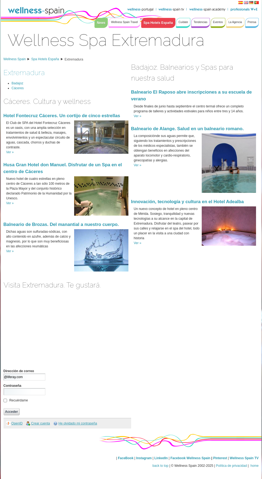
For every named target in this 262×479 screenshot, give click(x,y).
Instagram (143, 458)
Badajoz (17, 83)
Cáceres (18, 88)
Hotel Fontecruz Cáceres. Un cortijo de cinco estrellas (62, 115)
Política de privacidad (231, 466)
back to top (161, 466)
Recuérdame (18, 400)
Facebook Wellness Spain (190, 458)
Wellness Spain (15, 59)
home (254, 466)
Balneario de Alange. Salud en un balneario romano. (187, 128)
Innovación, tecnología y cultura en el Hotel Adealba (187, 201)
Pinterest (220, 458)
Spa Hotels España (45, 59)
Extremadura (74, 59)
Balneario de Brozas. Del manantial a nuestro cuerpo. (61, 224)
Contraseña (12, 386)
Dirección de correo (19, 371)
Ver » (10, 152)
